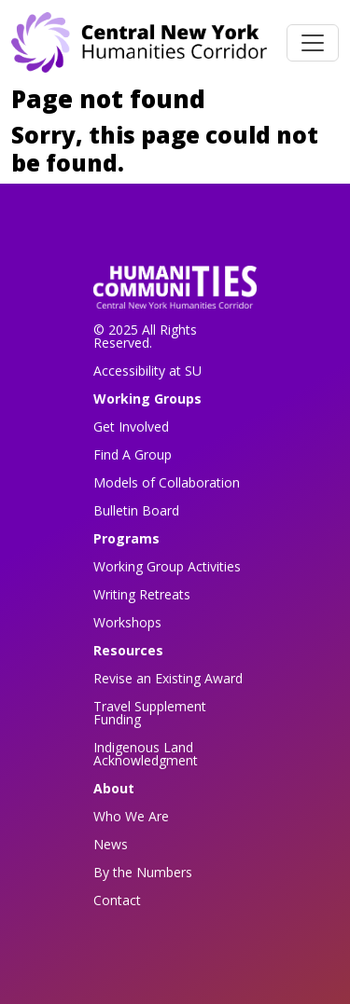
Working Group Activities (167, 566)
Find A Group (132, 454)
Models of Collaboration (166, 482)
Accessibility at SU (147, 370)
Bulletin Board (136, 510)
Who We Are (131, 816)
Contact (117, 900)
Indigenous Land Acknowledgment (145, 753)
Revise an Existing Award (168, 678)
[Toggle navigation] (313, 43)
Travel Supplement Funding (149, 712)
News (110, 844)
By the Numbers (142, 872)
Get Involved (131, 426)
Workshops (127, 622)
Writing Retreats (141, 594)
